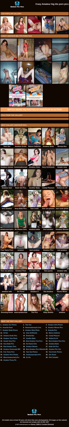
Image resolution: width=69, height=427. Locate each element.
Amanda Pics (52, 330)
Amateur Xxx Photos (10, 325)
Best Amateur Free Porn (34, 341)
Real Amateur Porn (9, 346)
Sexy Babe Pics (8, 344)
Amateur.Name (54, 344)
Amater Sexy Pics (9, 341)
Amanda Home (8, 327)
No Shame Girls (31, 344)
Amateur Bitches (31, 346)
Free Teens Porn (9, 352)
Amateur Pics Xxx (55, 349)
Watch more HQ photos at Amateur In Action (34, 109)
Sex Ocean (52, 354)
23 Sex (5, 333)
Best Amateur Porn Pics (57, 341)
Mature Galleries (54, 333)
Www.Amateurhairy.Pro (11, 357)
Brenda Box (30, 335)
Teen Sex (28, 325)
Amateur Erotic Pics (10, 335)
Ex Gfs (28, 357)
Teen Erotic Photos (55, 352)
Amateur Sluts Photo (32, 330)
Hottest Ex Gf (53, 338)
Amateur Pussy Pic (9, 360)
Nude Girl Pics (54, 346)
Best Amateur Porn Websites (36, 349)
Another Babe (30, 338)
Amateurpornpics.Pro (33, 354)
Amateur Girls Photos (55, 325)
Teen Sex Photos (32, 352)
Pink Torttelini (53, 357)
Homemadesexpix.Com (33, 327)
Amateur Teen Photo (10, 338)
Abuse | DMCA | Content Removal (42, 424)
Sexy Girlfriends (31, 333)
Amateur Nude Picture (10, 330)
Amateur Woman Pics (55, 327)
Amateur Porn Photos (10, 354)
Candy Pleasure (54, 335)
